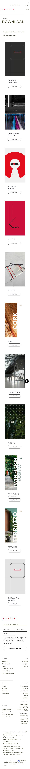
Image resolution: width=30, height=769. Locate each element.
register (13, 35)
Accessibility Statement (24, 722)
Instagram (25, 664)
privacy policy (9, 643)
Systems (4, 691)
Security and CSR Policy (22, 709)
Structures (5, 693)
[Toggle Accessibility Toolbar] (26, 381)
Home (5, 19)
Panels (4, 686)
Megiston (22, 760)
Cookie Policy (24, 715)
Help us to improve (8, 673)
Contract (25, 698)
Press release (6, 671)
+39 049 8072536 (7, 715)
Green (26, 695)
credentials (6, 35)
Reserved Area (15, 5)
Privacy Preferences (24, 718)
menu (27, 10)
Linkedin (25, 666)
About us (5, 661)
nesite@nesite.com (8, 717)
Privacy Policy (24, 713)
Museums (25, 693)
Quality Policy (24, 707)
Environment (6, 664)
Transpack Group (7, 668)
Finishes (4, 688)
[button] (28, 3)
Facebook (25, 661)
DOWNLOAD (24, 704)
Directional (24, 688)
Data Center (24, 691)
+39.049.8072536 (12, 739)
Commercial (24, 686)
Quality (4, 666)
